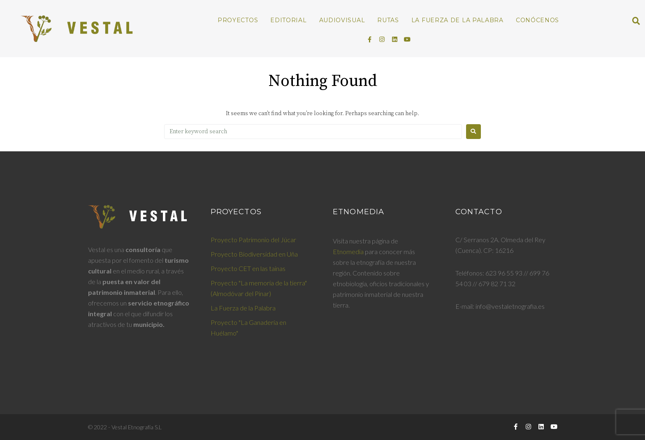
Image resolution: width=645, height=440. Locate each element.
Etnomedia (348, 251)
